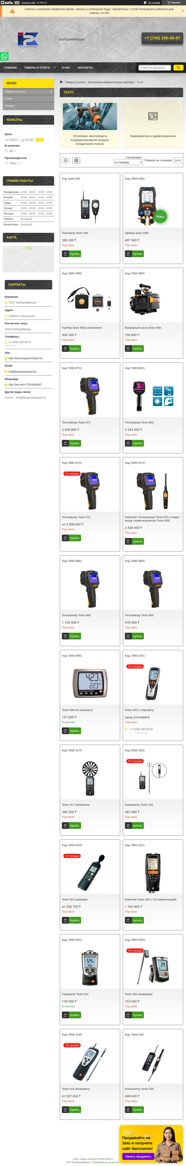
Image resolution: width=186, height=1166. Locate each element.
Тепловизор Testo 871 (76, 422)
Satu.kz (109, 1159)
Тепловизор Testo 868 (76, 615)
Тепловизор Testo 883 (139, 422)
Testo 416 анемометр (76, 1088)
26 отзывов (154, 2)
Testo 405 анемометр (139, 994)
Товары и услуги (37, 67)
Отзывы (9, 105)
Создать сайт (28, 2)
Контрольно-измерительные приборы (111, 82)
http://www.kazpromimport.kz (26, 358)
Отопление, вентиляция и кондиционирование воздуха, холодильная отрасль (90, 139)
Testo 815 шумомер (74, 899)
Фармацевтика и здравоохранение (153, 136)
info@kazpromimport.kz (22, 371)
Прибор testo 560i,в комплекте (82, 327)
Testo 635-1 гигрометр (139, 710)
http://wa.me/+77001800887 (25, 384)
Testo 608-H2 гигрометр (77, 710)
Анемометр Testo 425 (139, 804)
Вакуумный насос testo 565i (143, 327)
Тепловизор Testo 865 (139, 615)
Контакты (85, 67)
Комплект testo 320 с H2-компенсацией (151, 899)
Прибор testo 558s (137, 233)
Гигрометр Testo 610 (75, 994)
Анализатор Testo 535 (139, 1088)
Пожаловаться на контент (106, 1162)
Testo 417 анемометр (76, 804)
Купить (74, 253)
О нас (66, 67)
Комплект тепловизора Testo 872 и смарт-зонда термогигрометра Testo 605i (152, 518)
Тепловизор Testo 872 (76, 517)
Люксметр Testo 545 (75, 233)
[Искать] (178, 67)
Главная (10, 67)
